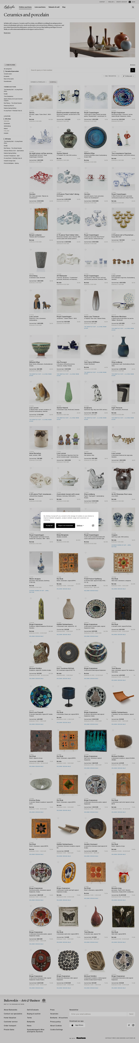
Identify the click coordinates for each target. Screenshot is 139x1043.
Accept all (49, 525)
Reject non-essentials (65, 525)
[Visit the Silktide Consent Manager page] (93, 525)
